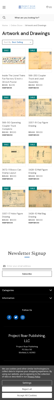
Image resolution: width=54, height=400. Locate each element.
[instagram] (22, 317)
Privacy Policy (34, 376)
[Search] (2, 17)
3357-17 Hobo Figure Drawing (12, 215)
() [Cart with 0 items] (49, 7)
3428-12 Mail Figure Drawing (38, 171)
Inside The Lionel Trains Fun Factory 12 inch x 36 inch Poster (13, 78)
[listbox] (22, 42)
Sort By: (7, 42)
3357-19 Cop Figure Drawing (38, 124)
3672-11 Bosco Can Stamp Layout (11, 171)
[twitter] (16, 317)
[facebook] (9, 317)
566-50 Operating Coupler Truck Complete (11, 125)
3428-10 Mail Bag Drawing (37, 215)
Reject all (27, 389)
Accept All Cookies (27, 395)
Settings (27, 382)
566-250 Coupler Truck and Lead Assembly (37, 78)
